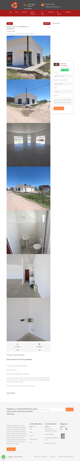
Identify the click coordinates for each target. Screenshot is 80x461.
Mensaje (55, 95)
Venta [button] (16, 12)
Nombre (55, 72)
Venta (31, 432)
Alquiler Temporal (33, 13)
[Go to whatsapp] (3, 457)
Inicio (10, 12)
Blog (43, 13)
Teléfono (55, 87)
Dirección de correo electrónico (60, 80)
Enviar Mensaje (58, 108)
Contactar (65, 70)
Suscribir (70, 409)
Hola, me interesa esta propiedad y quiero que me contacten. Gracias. (63, 101)
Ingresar (59, 13)
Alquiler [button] (24, 12)
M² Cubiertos (39, 347)
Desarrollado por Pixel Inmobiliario (65, 456)
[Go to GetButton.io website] (3, 459)
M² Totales (17, 347)
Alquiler (31, 435)
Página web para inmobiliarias (40, 456)
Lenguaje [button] (67, 12)
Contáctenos (51, 12)
